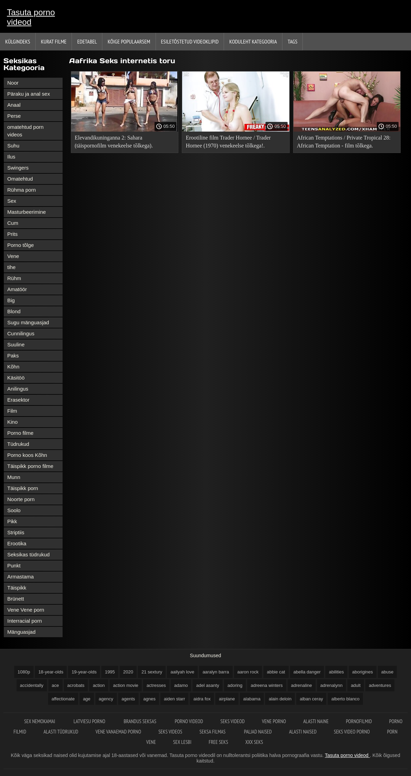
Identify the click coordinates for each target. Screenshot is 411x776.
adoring (234, 685)
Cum (12, 223)
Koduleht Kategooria (253, 41)
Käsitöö (16, 378)
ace (55, 685)
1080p (24, 671)
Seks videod (232, 721)
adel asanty (207, 685)
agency (106, 698)
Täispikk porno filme (30, 466)
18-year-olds (50, 671)
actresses (156, 685)
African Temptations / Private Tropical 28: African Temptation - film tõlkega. (344, 142)
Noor (13, 83)
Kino (12, 422)
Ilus (11, 157)
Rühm (14, 278)
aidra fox (202, 698)
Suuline (16, 344)
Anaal (13, 105)
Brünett (15, 599)
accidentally (32, 685)
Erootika (16, 543)
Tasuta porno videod (31, 17)
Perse (14, 116)
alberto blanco (345, 698)
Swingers (18, 168)
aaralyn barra (216, 671)
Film (12, 411)
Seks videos (170, 731)
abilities (336, 671)
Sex (11, 201)
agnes (149, 698)
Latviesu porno (90, 721)
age (87, 698)
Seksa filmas (213, 731)
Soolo (13, 510)
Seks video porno (352, 731)
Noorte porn (21, 499)
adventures (380, 685)
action (99, 685)
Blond (13, 311)
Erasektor (18, 400)
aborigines (362, 671)
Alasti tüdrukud (61, 731)
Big (11, 300)
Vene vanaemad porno (118, 731)
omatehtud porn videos (25, 130)
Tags (292, 41)
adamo (181, 685)
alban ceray (311, 698)
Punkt (13, 565)
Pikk (12, 521)
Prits (12, 234)
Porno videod (189, 721)
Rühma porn (21, 190)
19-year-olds (84, 671)
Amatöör (17, 289)
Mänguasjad (21, 632)
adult (356, 685)
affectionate (63, 698)
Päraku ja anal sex (28, 94)
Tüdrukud (18, 444)
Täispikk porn (22, 488)
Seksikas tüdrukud (28, 554)
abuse (387, 671)
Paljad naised (258, 731)
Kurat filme (53, 41)
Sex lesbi (182, 742)
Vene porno (274, 721)
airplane (227, 698)
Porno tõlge (20, 245)
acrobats (76, 685)
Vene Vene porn (25, 610)
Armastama (20, 576)
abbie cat (276, 671)
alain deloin (280, 698)
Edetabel (87, 41)
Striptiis (15, 532)
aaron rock (248, 671)
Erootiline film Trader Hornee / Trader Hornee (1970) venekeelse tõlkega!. (228, 142)
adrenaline (301, 685)
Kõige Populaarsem (129, 41)
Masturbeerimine (26, 212)
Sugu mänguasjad (28, 322)
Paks (13, 355)
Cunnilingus (20, 333)
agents (128, 698)
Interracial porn (24, 621)
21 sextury (151, 671)
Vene (13, 256)
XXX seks (254, 742)
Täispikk (16, 588)
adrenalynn (331, 685)
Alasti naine (315, 721)
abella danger (307, 671)
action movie (125, 685)
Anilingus (17, 389)
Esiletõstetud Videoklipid (190, 41)
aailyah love (182, 671)
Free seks (218, 742)
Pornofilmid (359, 721)
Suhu (13, 146)
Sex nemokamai (40, 721)
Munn (13, 477)
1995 (110, 671)
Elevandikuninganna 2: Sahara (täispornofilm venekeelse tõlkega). (114, 142)
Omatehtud (20, 179)
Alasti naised (303, 731)
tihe (11, 267)
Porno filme (20, 433)
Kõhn (13, 367)
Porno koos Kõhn (27, 455)
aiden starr (174, 698)
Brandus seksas (141, 721)
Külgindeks (17, 41)
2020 (128, 671)
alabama (252, 698)
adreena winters (267, 685)
